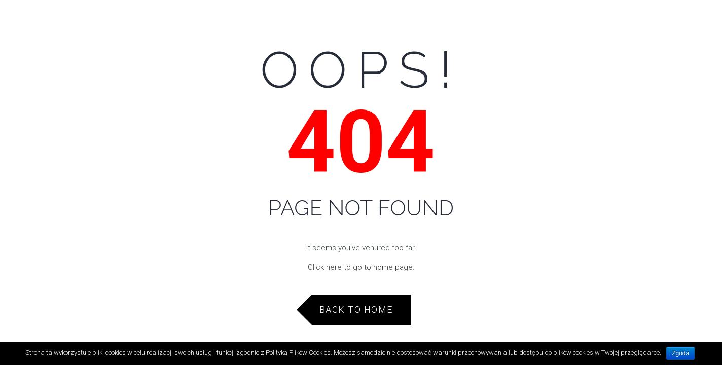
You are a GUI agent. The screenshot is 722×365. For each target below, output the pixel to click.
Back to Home (356, 309)
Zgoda (680, 353)
